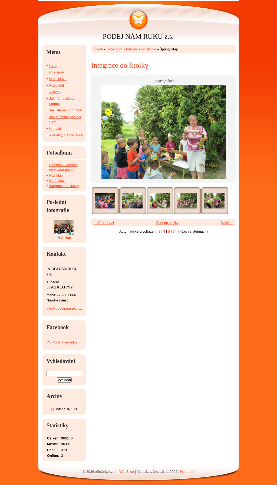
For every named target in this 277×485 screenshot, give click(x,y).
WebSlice (126, 472)
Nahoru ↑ (187, 472)
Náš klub (56, 176)
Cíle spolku (57, 72)
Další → (227, 223)
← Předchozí (104, 223)
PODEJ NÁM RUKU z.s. (138, 36)
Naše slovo (57, 79)
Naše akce (57, 181)
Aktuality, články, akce (66, 135)
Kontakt (55, 129)
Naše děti (56, 85)
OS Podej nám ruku (62, 342)
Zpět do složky (167, 223)
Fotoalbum (114, 49)
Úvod (98, 49)
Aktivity (54, 92)
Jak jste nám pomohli (65, 110)
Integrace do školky (141, 49)
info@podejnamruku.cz (64, 308)
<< (52, 408)
